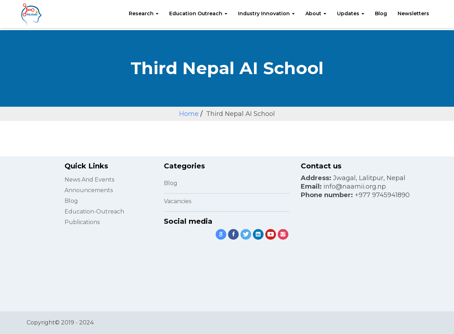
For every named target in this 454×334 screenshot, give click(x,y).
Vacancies (177, 201)
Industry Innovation (266, 13)
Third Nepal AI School (240, 114)
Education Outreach (198, 13)
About (315, 13)
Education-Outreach (94, 211)
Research (144, 13)
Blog (381, 13)
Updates (350, 13)
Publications (82, 222)
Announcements (89, 190)
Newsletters (413, 13)
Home (189, 114)
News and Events (89, 179)
